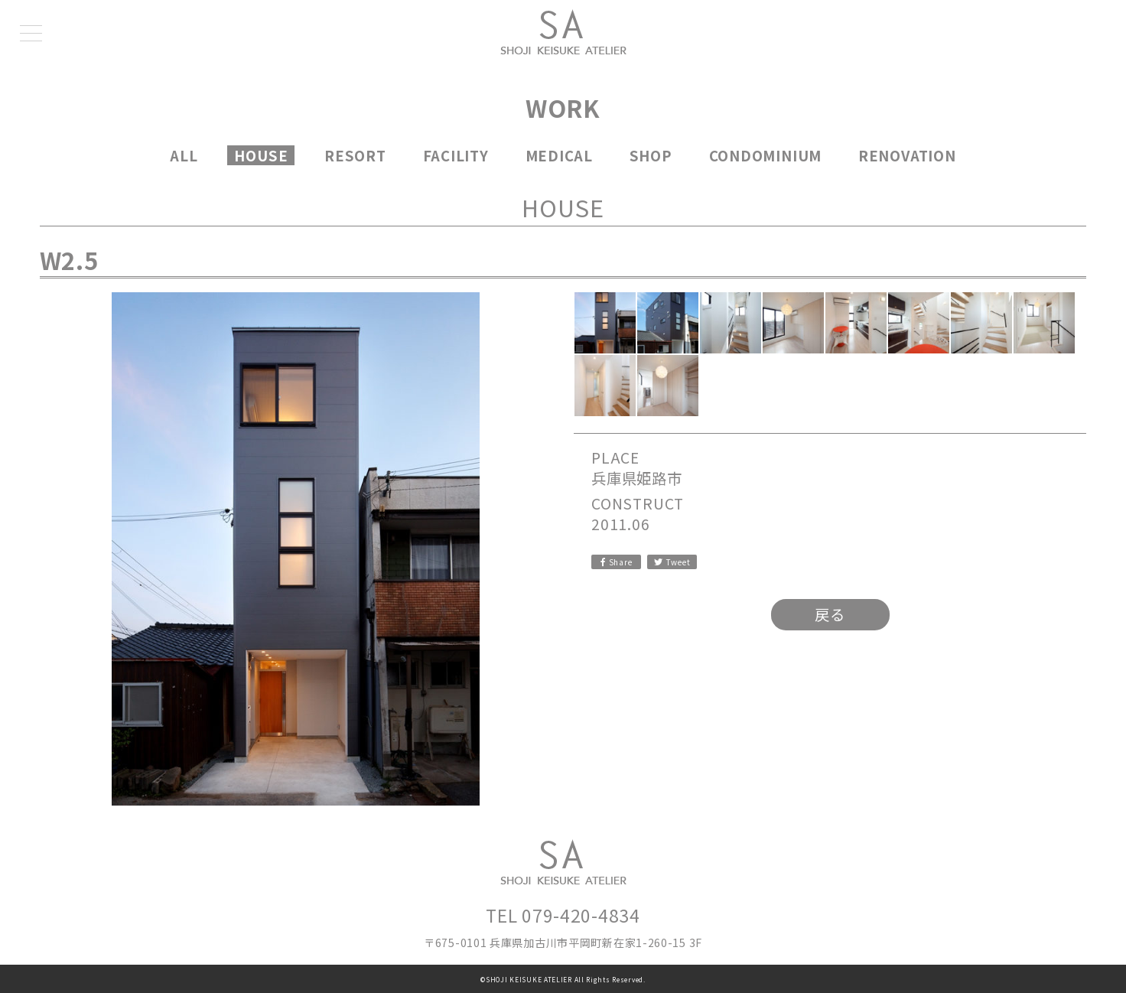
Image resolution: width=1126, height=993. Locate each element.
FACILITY (456, 155)
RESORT (355, 155)
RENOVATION (907, 155)
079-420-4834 (580, 915)
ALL (183, 155)
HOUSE (261, 155)
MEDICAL (559, 155)
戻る (830, 614)
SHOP (651, 155)
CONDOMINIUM (765, 155)
